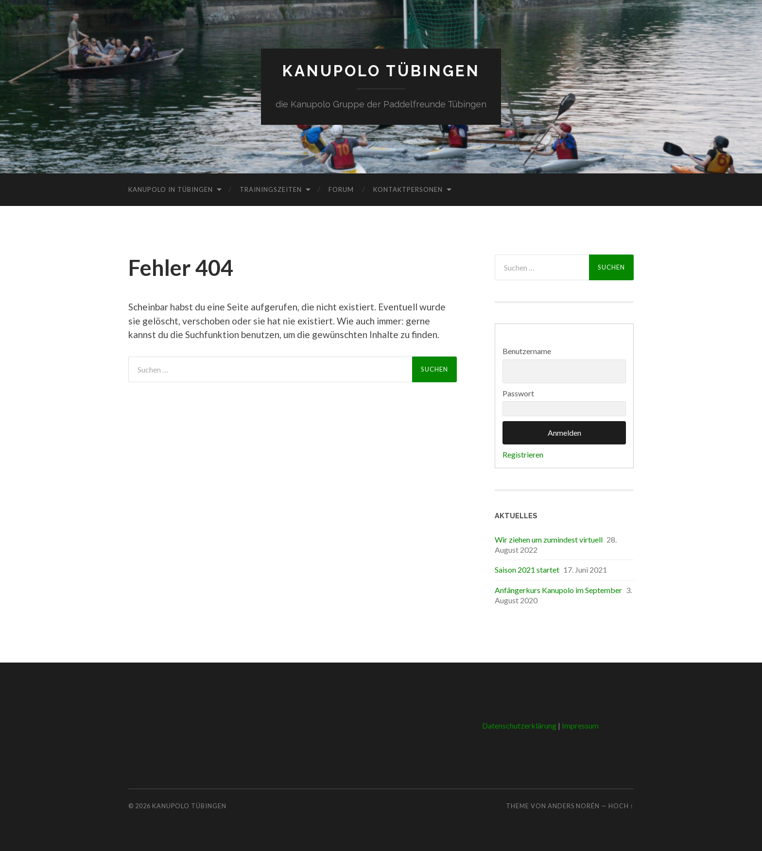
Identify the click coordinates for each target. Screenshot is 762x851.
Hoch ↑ (621, 806)
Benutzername (526, 351)
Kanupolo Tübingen (381, 71)
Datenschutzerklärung (519, 725)
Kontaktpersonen (408, 189)
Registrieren (522, 454)
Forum (341, 189)
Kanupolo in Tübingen (170, 189)
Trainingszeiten (271, 189)
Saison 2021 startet (527, 569)
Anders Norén (574, 806)
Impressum (580, 725)
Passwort (518, 392)
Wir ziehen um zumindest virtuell (549, 539)
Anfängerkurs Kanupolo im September (558, 589)
